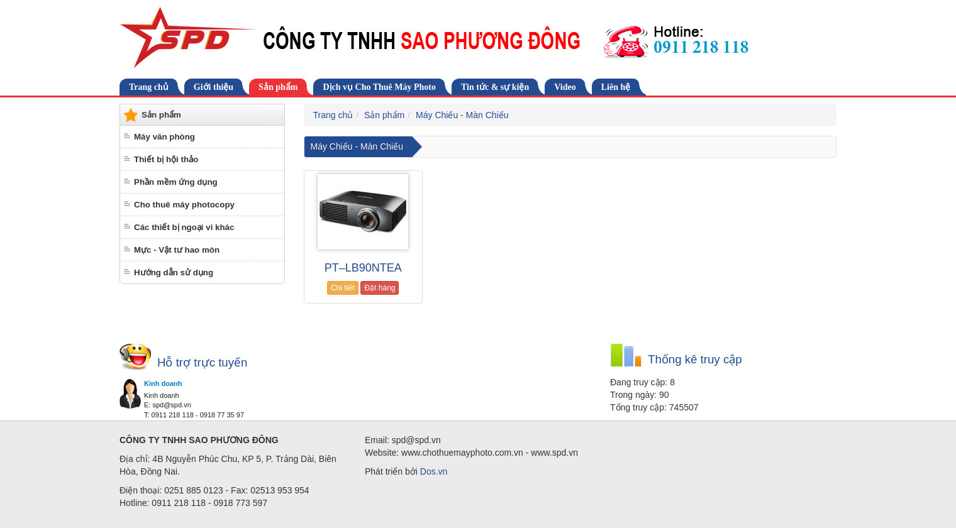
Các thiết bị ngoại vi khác (184, 227)
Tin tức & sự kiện (495, 87)
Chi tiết (343, 287)
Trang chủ (149, 87)
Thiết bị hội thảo (166, 159)
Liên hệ (616, 87)
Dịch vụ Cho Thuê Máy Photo (379, 87)
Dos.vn (434, 471)
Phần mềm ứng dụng (176, 182)
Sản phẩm (277, 87)
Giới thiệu (213, 87)
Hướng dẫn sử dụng (173, 272)
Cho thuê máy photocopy (184, 204)
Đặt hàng (379, 287)
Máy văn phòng (164, 136)
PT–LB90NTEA (363, 267)
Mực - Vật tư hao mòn (177, 250)
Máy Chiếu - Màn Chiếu (462, 115)
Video (564, 87)
